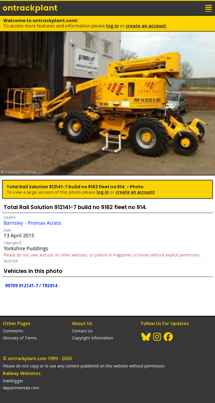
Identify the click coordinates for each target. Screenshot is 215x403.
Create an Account (146, 26)
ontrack (30, 8)
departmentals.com (21, 387)
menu (209, 8)
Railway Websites (22, 373)
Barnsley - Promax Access (32, 222)
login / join (196, 8)
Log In (112, 26)
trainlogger (13, 380)
